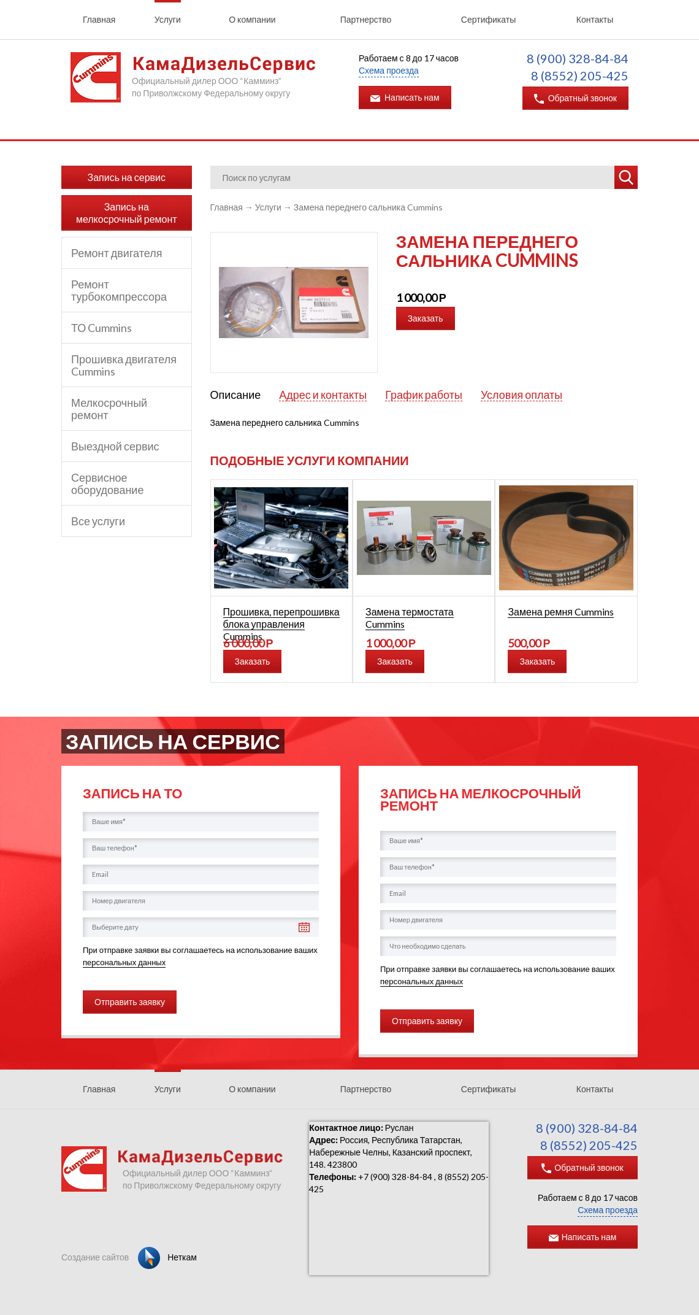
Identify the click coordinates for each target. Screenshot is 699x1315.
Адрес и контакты (323, 394)
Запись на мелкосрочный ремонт (126, 213)
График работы (423, 394)
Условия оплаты (521, 394)
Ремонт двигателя (116, 253)
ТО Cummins (101, 327)
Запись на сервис (127, 177)
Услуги (168, 19)
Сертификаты (488, 19)
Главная (99, 19)
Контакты (594, 19)
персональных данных (124, 962)
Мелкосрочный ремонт (109, 409)
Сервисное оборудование (107, 483)
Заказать (425, 318)
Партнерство (366, 19)
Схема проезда (389, 70)
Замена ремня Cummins (561, 611)
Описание (235, 394)
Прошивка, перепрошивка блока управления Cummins (281, 624)
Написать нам (405, 97)
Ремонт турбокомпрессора (119, 290)
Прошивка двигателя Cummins (124, 365)
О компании (252, 19)
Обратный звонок (575, 98)
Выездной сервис (115, 446)
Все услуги (98, 521)
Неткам (167, 1257)
